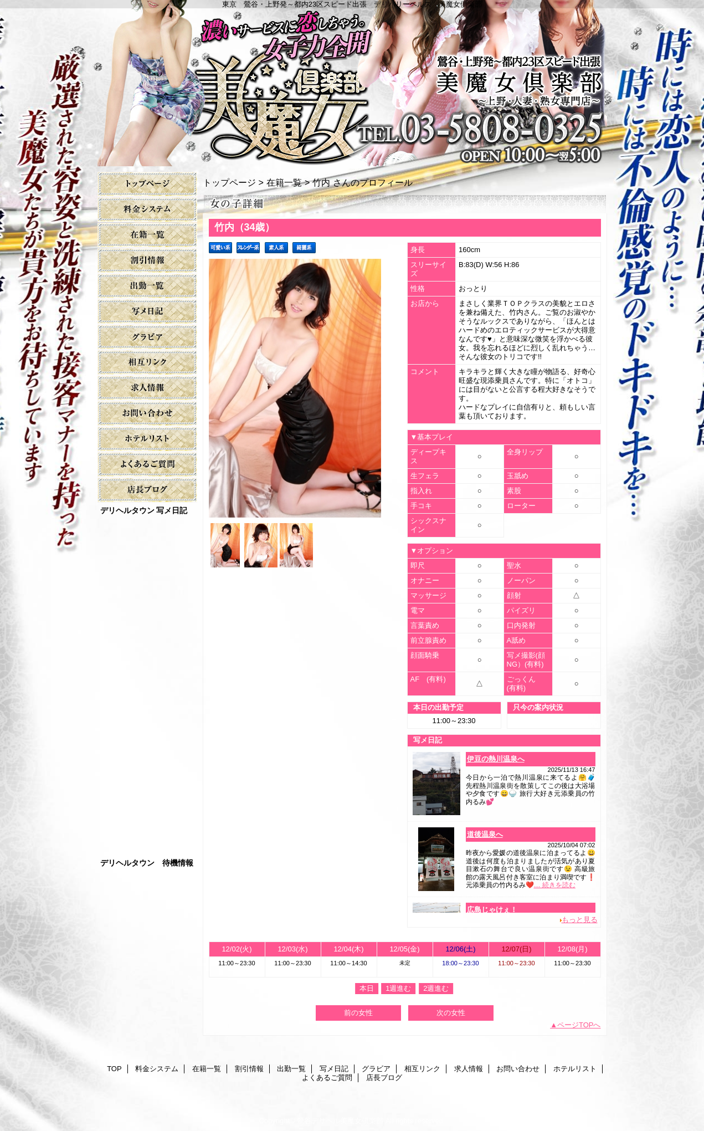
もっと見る (580, 919)
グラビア (147, 337)
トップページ (229, 182)
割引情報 (147, 260)
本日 (366, 988)
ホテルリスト (147, 439)
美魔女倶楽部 (352, 83)
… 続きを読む (554, 885)
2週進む (436, 988)
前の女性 (358, 1013)
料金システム (147, 209)
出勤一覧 (147, 286)
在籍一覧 (147, 235)
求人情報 (147, 388)
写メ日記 (147, 311)
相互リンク (147, 362)
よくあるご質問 (147, 464)
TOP (147, 184)
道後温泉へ (485, 834)
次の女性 (450, 1013)
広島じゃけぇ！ (492, 909)
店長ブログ (147, 490)
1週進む (398, 988)
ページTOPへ (579, 1025)
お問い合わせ (147, 413)
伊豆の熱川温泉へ (496, 759)
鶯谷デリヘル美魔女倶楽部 (340, 1121)
